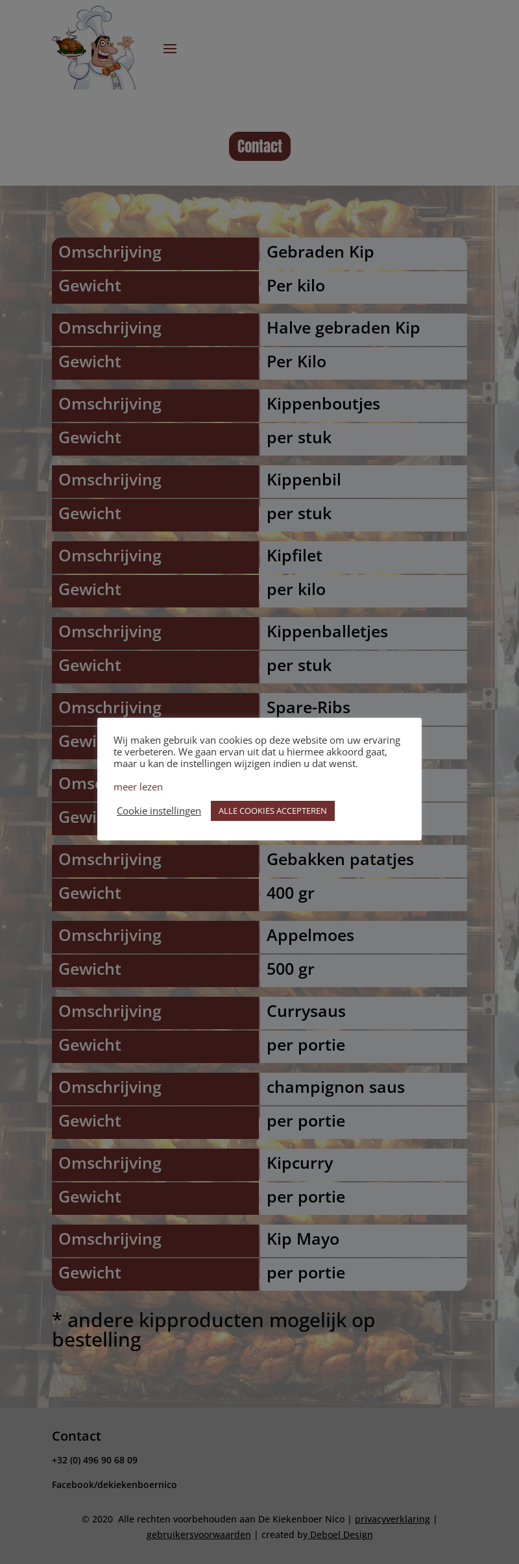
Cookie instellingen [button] (159, 810)
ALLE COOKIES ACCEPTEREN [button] (273, 810)
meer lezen (138, 786)
